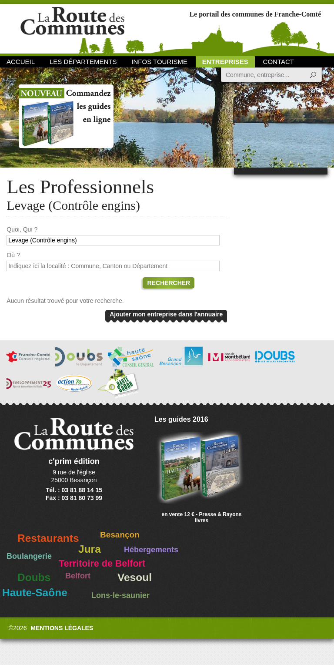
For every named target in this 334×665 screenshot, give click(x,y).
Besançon (120, 534)
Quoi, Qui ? (22, 229)
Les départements (83, 61)
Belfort (77, 575)
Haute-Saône (34, 592)
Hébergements (151, 549)
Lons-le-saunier (120, 595)
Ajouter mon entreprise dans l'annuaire (166, 314)
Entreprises (225, 61)
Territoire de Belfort (102, 563)
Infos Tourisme (159, 61)
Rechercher (168, 282)
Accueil (21, 61)
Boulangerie (29, 556)
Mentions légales (61, 628)
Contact (278, 61)
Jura (89, 549)
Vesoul (134, 577)
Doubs (33, 577)
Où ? (13, 255)
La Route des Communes (72, 28)
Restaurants (48, 538)
